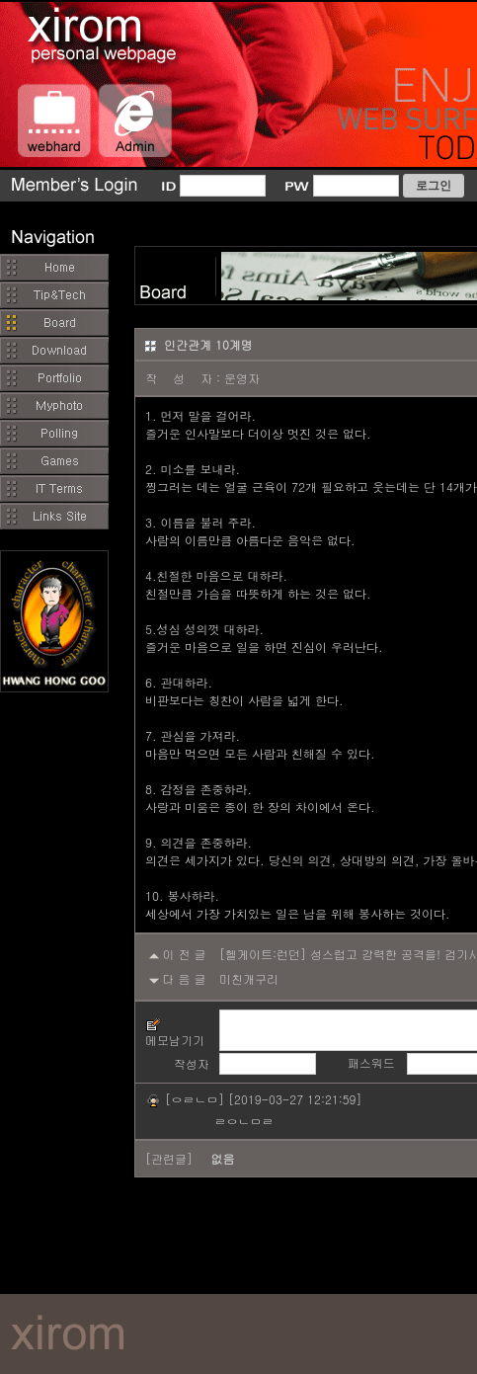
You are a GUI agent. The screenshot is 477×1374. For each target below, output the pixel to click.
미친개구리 (248, 978)
